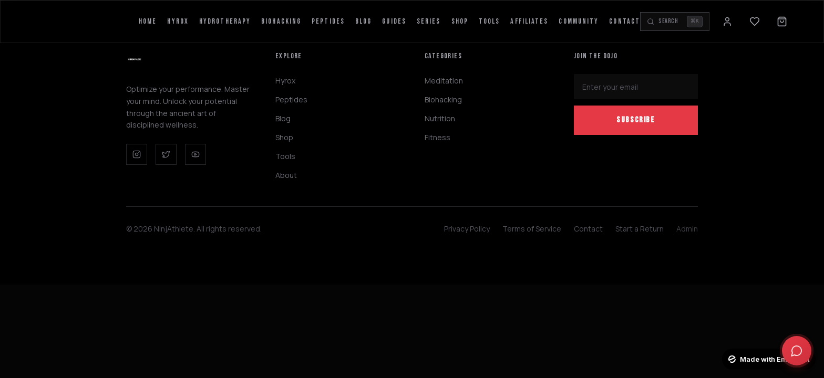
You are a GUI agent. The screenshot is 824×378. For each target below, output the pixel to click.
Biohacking (281, 21)
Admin (687, 229)
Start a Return (639, 229)
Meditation (444, 81)
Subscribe (635, 120)
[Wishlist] (754, 21)
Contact (624, 21)
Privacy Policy (467, 229)
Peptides (328, 21)
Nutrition (440, 118)
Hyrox (178, 21)
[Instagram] (136, 154)
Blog (363, 21)
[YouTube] (195, 154)
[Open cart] (781, 21)
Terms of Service (531, 229)
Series (429, 21)
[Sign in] (727, 21)
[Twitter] (166, 154)
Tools (489, 21)
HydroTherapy (225, 21)
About (286, 175)
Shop (459, 21)
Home (148, 21)
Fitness (437, 137)
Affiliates (529, 21)
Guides (394, 21)
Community (579, 21)
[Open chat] (796, 350)
